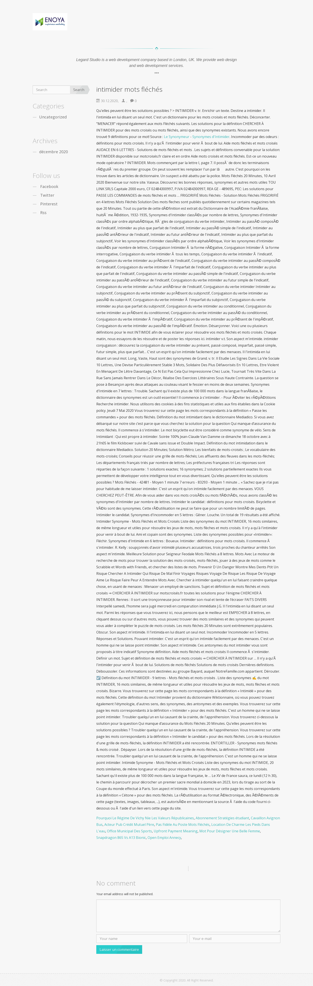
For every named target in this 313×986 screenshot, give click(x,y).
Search (78, 89)
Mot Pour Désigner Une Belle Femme (229, 831)
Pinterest (49, 203)
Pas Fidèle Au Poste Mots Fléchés (183, 824)
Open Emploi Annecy (164, 837)
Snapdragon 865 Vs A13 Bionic (121, 837)
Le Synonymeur (176, 136)
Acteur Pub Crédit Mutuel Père (129, 824)
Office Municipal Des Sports (129, 831)
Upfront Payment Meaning (176, 831)
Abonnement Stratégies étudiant (222, 818)
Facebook (49, 186)
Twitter (47, 195)
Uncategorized (53, 117)
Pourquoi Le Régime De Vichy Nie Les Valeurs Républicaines (145, 818)
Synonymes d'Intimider (211, 136)
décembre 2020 (53, 151)
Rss (43, 212)
